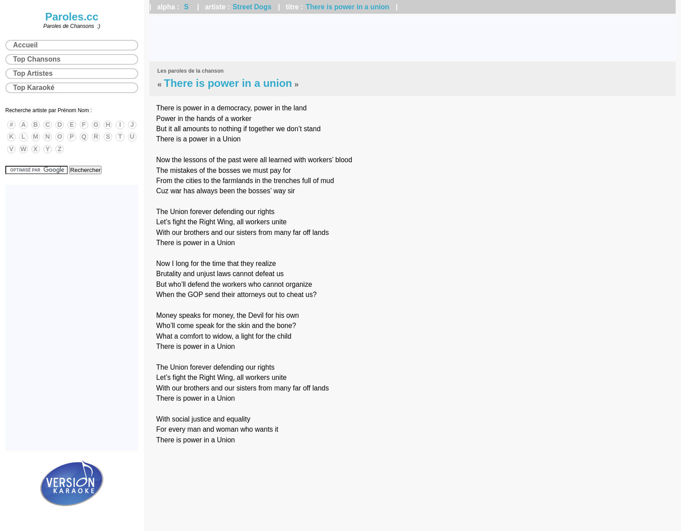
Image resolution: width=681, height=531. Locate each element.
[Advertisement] (412, 38)
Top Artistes (33, 73)
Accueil (25, 45)
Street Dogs (252, 7)
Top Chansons (37, 59)
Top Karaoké (33, 87)
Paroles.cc (71, 17)
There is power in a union (347, 7)
